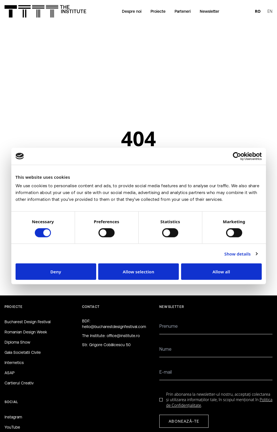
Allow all (221, 271)
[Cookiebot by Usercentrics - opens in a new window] (237, 156)
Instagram (13, 417)
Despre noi (131, 11)
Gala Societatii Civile (23, 352)
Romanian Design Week (26, 332)
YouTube (12, 427)
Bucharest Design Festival (28, 322)
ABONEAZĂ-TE (184, 421)
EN (269, 11)
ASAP (9, 373)
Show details (237, 253)
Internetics (14, 362)
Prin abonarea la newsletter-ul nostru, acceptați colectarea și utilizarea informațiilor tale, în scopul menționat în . (219, 399)
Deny (55, 271)
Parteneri (183, 11)
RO (258, 11)
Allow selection (138, 271)
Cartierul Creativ (19, 383)
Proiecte (158, 11)
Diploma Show (17, 342)
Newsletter (209, 11)
